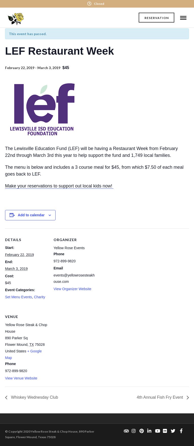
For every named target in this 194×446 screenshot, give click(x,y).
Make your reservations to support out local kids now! (59, 185)
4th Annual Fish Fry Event (160, 397)
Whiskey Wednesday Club (34, 397)
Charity (39, 297)
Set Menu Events (18, 297)
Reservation (156, 18)
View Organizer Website (72, 289)
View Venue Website (21, 378)
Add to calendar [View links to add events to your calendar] (31, 215)
